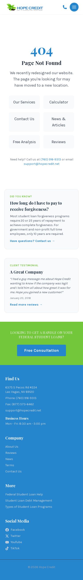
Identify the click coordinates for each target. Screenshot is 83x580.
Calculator (58, 102)
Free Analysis (24, 141)
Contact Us (24, 118)
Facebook (15, 530)
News (9, 459)
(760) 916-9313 (51, 159)
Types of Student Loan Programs (28, 507)
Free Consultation (41, 350)
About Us (11, 447)
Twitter (13, 536)
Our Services (24, 102)
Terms (9, 465)
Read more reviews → (26, 304)
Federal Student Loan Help (24, 494)
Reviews (59, 141)
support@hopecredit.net (42, 164)
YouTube (13, 542)
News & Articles (59, 121)
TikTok (12, 548)
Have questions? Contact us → (32, 241)
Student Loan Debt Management (28, 500)
